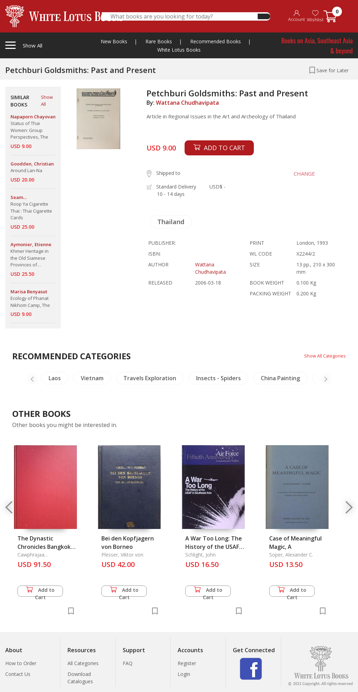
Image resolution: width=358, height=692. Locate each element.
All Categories (83, 663)
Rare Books (158, 41)
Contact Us (17, 674)
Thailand (170, 222)
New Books (114, 41)
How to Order (20, 663)
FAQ (128, 663)
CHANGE (300, 173)
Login (184, 674)
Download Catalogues (80, 678)
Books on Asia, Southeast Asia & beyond (317, 45)
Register (187, 663)
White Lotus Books (179, 49)
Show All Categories (323, 355)
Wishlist (315, 16)
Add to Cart (40, 592)
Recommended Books (215, 41)
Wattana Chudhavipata (187, 102)
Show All (47, 100)
